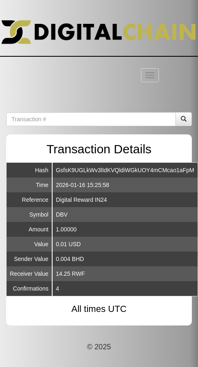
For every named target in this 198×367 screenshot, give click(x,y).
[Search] (183, 119)
